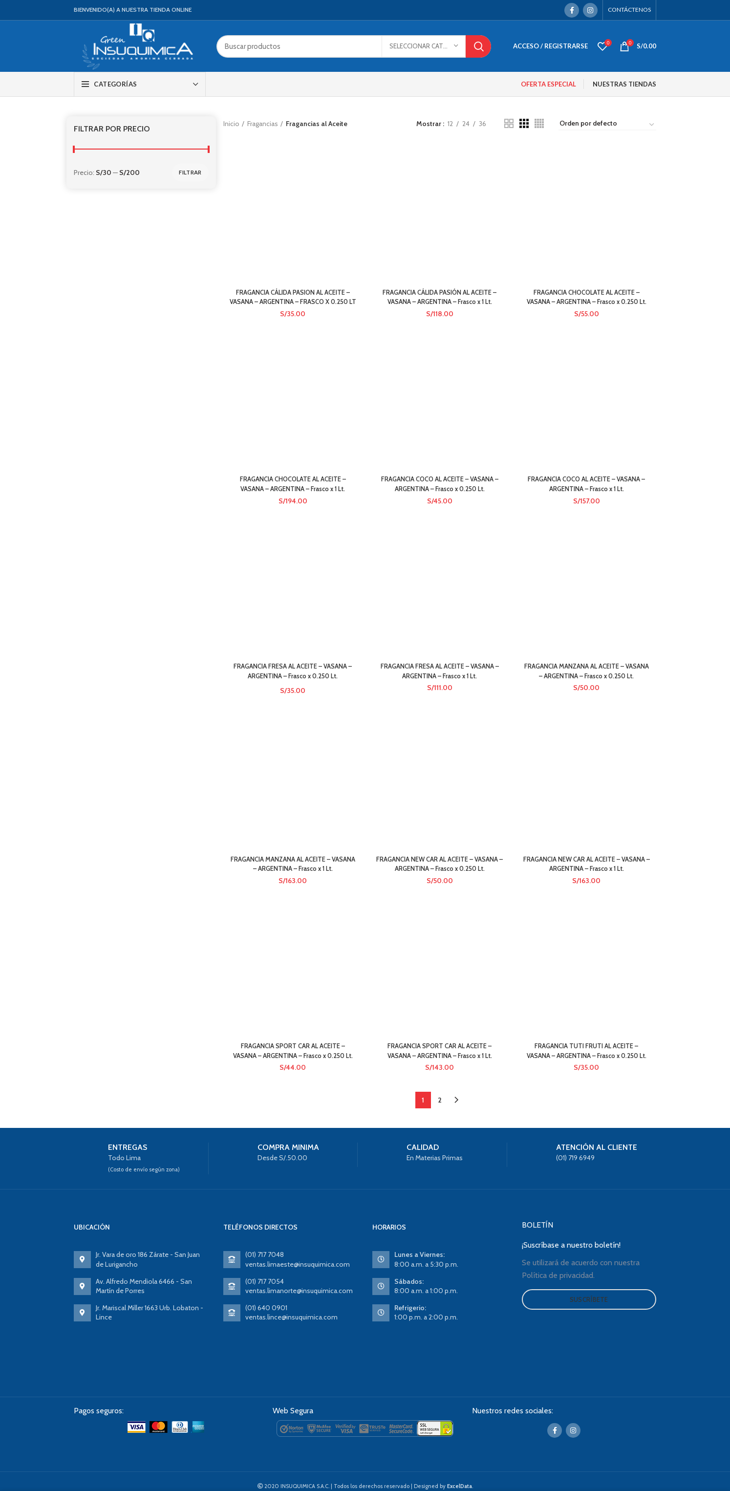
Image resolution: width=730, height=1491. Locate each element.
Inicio (231, 123)
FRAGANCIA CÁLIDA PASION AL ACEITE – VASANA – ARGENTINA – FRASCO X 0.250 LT (292, 303)
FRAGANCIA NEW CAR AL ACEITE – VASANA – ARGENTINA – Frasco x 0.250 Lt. (439, 885)
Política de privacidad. (558, 1312)
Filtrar (190, 172)
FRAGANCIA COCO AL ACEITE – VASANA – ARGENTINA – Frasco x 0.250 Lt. (439, 495)
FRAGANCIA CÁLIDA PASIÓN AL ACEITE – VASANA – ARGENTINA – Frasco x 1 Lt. (439, 182)
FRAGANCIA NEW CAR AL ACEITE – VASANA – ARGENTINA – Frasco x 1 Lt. (587, 765)
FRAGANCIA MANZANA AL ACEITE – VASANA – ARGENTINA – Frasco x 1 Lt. (292, 880)
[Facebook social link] (571, 10)
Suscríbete (589, 1336)
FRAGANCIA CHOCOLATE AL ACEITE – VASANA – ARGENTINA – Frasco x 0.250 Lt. (587, 303)
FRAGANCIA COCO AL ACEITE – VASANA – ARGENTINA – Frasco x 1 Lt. (587, 495)
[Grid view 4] (539, 123)
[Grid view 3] (524, 123)
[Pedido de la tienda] (607, 125)
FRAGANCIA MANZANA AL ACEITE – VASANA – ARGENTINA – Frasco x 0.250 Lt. (587, 688)
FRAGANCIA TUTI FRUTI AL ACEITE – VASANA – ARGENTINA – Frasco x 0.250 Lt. (587, 1083)
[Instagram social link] (590, 10)
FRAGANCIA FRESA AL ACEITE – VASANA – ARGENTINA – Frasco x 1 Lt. (439, 567)
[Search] (353, 46)
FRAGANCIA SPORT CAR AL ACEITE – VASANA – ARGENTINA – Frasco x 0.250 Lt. (292, 1083)
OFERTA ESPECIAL (548, 84)
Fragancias (262, 123)
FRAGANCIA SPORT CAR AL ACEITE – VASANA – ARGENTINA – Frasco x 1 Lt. (439, 995)
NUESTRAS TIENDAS (624, 84)
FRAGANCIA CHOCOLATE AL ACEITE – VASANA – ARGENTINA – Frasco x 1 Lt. (292, 495)
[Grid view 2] (509, 123)
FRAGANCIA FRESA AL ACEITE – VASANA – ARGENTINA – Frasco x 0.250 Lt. (292, 683)
